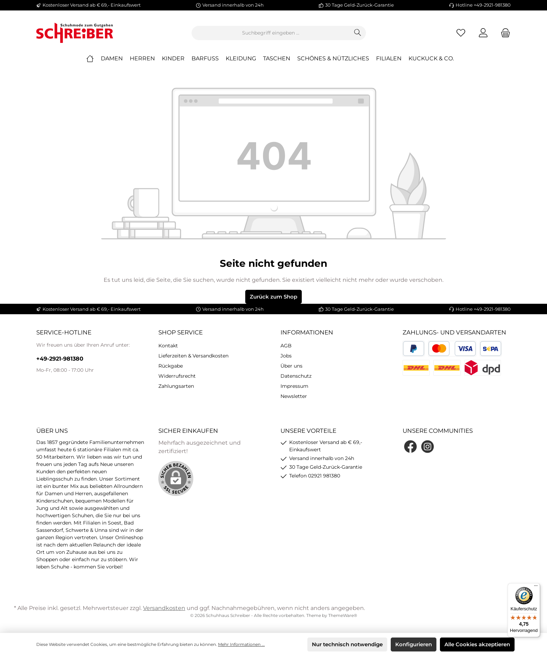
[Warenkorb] (503, 33)
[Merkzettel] (460, 33)
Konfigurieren (413, 644)
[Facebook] (410, 446)
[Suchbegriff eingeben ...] (271, 33)
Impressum (294, 386)
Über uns (291, 366)
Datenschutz (296, 376)
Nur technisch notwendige (347, 644)
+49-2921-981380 (59, 358)
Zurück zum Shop (273, 296)
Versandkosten (164, 608)
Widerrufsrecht (177, 376)
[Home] (93, 58)
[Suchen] (358, 33)
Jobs (286, 356)
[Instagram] (427, 446)
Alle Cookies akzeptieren (477, 644)
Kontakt (168, 345)
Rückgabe (170, 366)
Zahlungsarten (176, 386)
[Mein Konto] (483, 33)
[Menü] (536, 587)
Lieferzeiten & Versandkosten (193, 356)
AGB (286, 345)
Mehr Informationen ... (241, 644)
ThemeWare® (342, 615)
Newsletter (293, 396)
